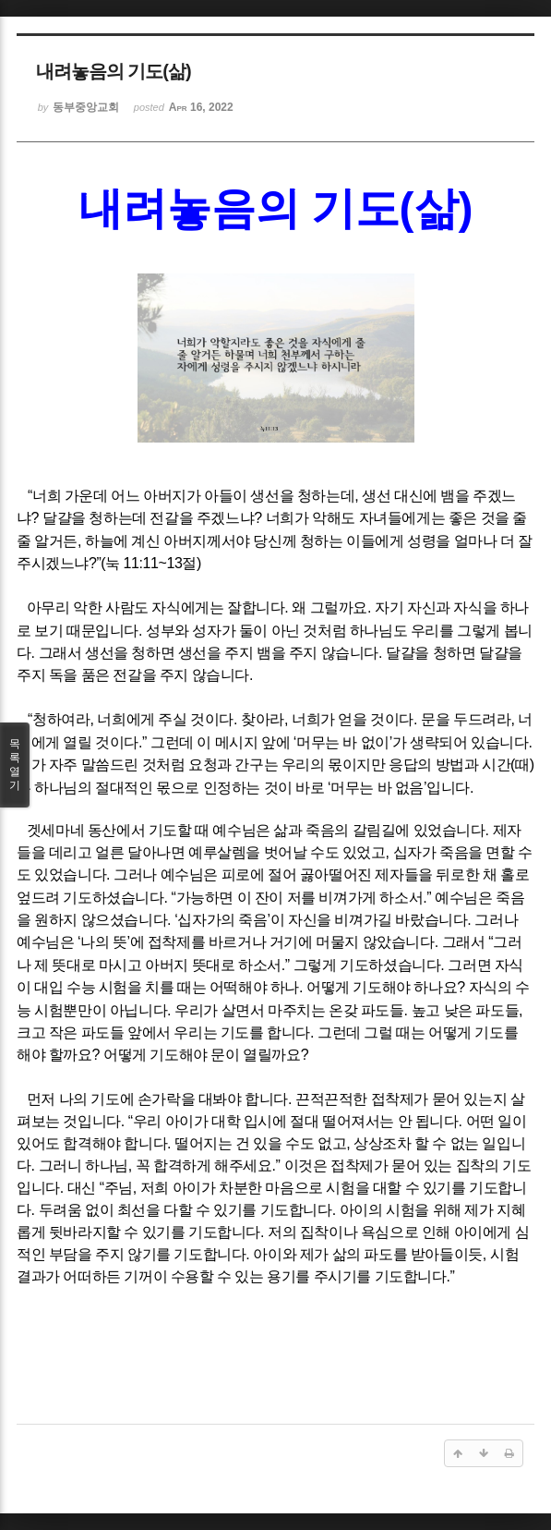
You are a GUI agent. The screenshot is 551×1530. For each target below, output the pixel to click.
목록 (14, 765)
